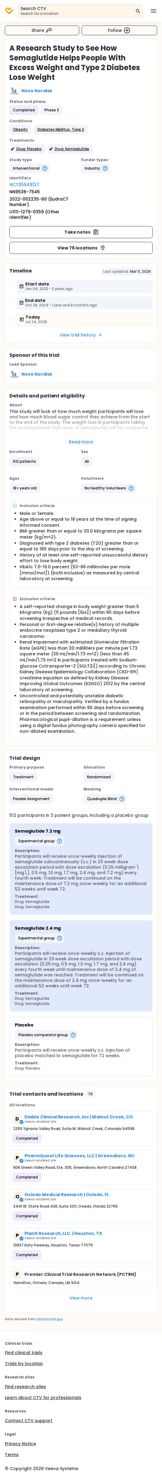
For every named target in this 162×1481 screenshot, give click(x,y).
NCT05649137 (24, 184)
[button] (20, 129)
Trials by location (24, 1364)
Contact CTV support (28, 1421)
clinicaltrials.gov (49, 1319)
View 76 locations (81, 248)
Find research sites (25, 1387)
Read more (81, 442)
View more (81, 1298)
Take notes (81, 232)
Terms (12, 1455)
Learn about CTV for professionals (43, 1398)
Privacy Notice (20, 1444)
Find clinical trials (23, 1353)
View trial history (81, 335)
